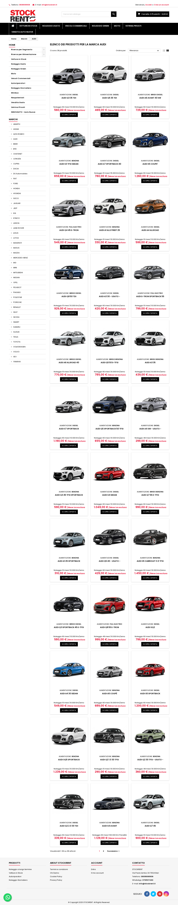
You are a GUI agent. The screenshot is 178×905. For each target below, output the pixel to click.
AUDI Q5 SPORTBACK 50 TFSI (109, 428)
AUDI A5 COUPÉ (109, 693)
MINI (15, 267)
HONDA (16, 188)
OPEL (15, 282)
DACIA (16, 168)
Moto (117, 25)
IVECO (16, 198)
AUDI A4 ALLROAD (150, 230)
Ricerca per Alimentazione (23, 54)
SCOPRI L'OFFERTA (69, 115)
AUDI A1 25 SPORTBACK (69, 561)
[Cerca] (89, 14)
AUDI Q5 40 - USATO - (109, 561)
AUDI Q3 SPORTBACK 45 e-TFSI (69, 627)
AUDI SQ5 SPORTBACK (69, 759)
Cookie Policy (56, 876)
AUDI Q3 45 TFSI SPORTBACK (69, 495)
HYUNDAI (17, 193)
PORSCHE (17, 302)
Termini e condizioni (59, 869)
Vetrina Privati (133, 25)
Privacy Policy (56, 880)
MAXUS (16, 248)
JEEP (15, 208)
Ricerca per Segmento (21, 49)
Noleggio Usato (51, 25)
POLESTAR (17, 297)
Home (12, 44)
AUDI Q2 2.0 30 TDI (69, 825)
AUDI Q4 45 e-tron (69, 230)
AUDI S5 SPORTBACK (150, 693)
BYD (15, 149)
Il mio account (97, 873)
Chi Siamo (54, 873)
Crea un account (161, 5)
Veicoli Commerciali (76, 25)
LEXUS (15, 233)
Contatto (138, 862)
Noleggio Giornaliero (21, 88)
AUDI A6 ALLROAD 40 (69, 362)
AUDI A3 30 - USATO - (109, 296)
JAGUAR (16, 203)
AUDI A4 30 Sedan (69, 693)
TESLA (15, 337)
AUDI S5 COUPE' (150, 164)
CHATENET (17, 154)
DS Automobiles (20, 173)
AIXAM (16, 129)
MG (14, 262)
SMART (16, 322)
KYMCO (16, 218)
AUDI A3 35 (150, 362)
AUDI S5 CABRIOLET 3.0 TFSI (150, 561)
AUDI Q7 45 (150, 825)
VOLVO (16, 351)
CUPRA (16, 163)
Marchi (13, 119)
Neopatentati (17, 97)
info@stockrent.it (49, 5)
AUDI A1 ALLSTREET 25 (109, 230)
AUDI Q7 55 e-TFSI (150, 495)
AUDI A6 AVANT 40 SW (150, 97)
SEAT (15, 312)
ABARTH (16, 124)
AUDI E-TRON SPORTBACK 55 (150, 296)
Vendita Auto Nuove (22, 32)
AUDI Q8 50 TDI (69, 296)
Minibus (14, 93)
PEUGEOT (17, 287)
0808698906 (24, 5)
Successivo (113, 851)
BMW (15, 144)
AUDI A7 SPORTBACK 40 (109, 164)
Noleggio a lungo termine (20, 869)
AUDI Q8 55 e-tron (109, 627)
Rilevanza (145, 50)
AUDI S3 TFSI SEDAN (68, 164)
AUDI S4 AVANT (109, 825)
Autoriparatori (18, 83)
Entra (93, 869)
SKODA (16, 317)
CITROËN (17, 158)
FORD (15, 183)
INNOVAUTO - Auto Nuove (23, 112)
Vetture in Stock (28, 25)
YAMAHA (17, 361)
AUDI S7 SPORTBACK (69, 428)
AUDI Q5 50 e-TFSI (109, 362)
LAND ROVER (18, 228)
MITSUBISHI (18, 272)
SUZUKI (16, 332)
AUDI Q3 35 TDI (69, 97)
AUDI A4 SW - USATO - (150, 428)
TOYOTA (16, 342)
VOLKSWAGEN (19, 346)
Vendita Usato (18, 102)
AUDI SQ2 (150, 627)
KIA (14, 213)
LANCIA (16, 223)
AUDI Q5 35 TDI (109, 97)
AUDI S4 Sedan (109, 495)
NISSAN (16, 277)
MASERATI (17, 243)
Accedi (148, 5)
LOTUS (16, 238)
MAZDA (16, 252)
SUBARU (16, 327)
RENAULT (17, 307)
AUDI (15, 139)
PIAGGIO (17, 292)
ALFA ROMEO (18, 134)
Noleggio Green (100, 25)
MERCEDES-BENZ (20, 257)
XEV (15, 356)
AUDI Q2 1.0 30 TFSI (109, 759)
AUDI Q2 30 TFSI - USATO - (150, 759)
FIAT (15, 178)
